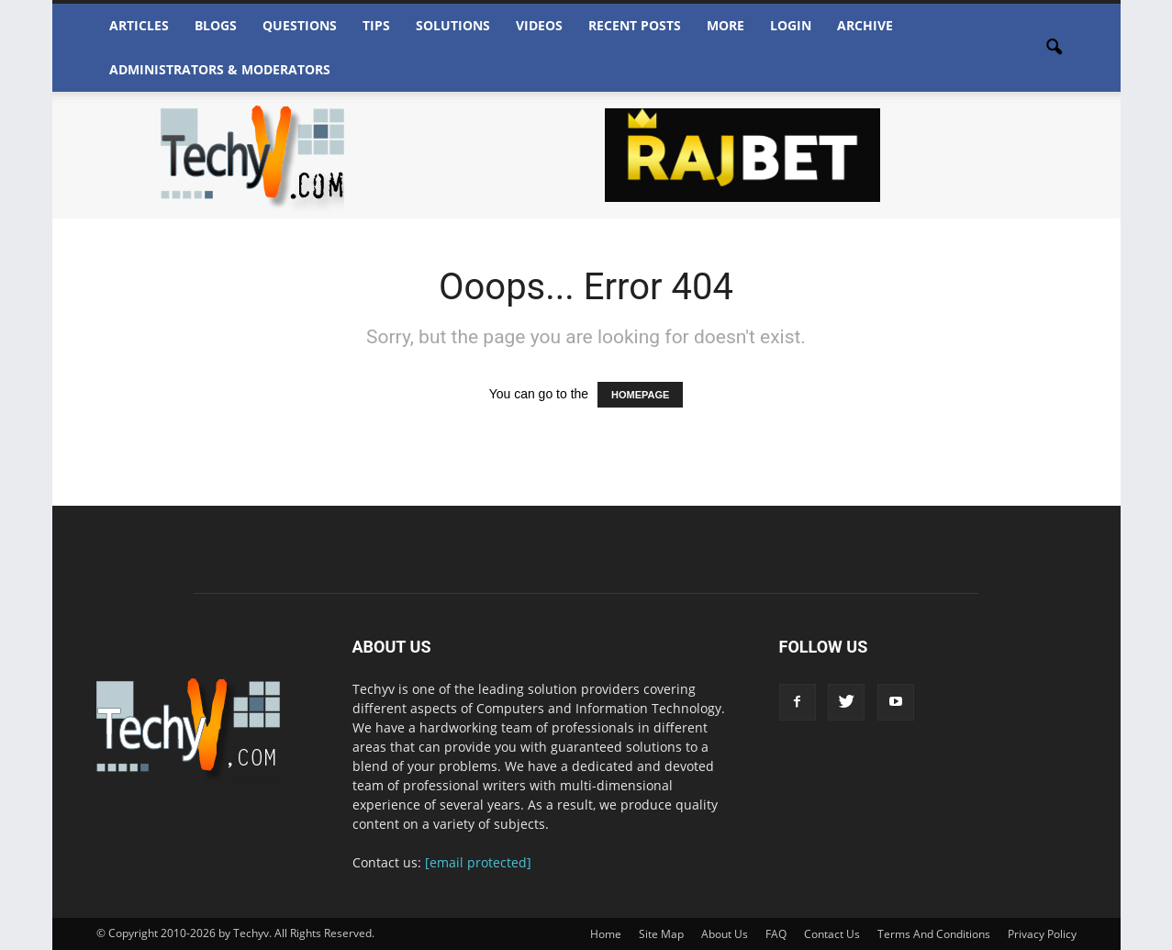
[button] (1054, 48)
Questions (299, 25)
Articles (139, 25)
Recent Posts (634, 25)
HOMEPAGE (640, 394)
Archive (865, 25)
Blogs (216, 25)
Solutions (453, 25)
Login (790, 25)
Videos (539, 25)
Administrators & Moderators (219, 69)
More (725, 25)
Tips (376, 25)
